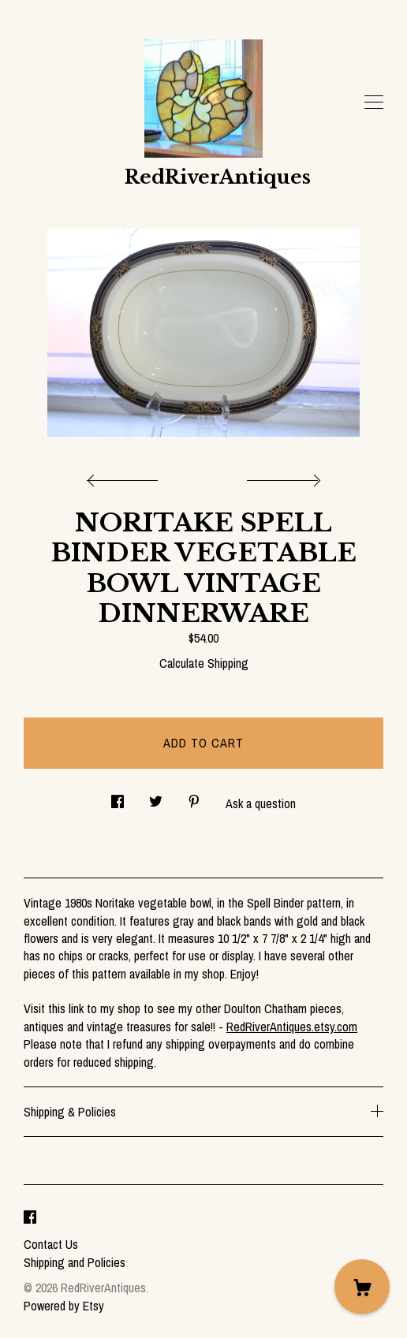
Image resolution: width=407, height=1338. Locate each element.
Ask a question (261, 803)
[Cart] (362, 1286)
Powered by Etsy (64, 1305)
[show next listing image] (281, 476)
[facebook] (30, 1217)
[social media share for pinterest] (194, 797)
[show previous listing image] (126, 476)
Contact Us (51, 1244)
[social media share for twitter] (155, 797)
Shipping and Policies (74, 1262)
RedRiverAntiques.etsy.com (291, 1026)
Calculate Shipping (203, 663)
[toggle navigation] (373, 102)
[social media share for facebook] (117, 797)
